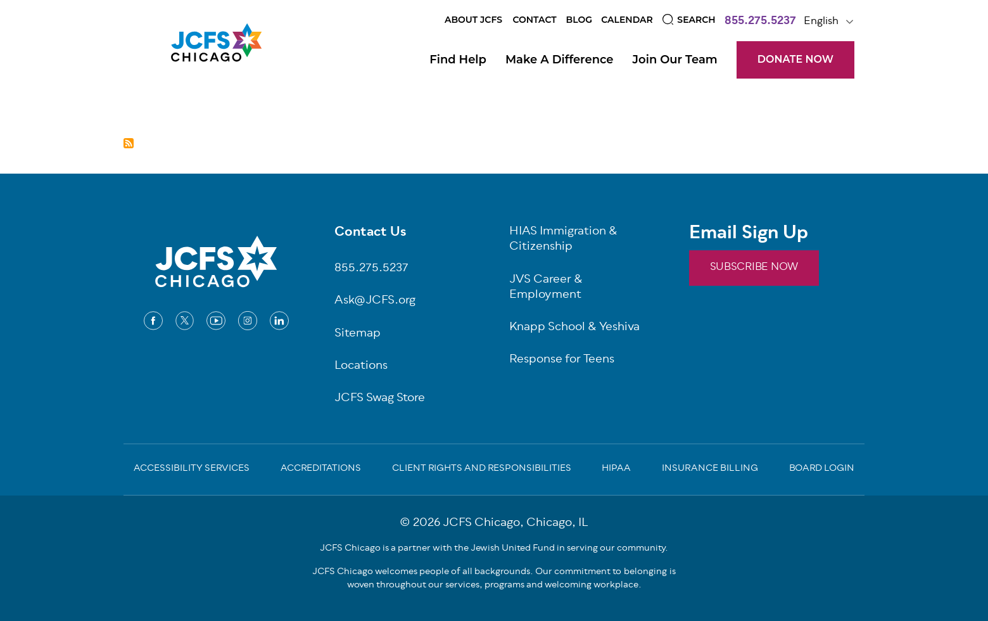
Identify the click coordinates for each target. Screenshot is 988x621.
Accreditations (321, 469)
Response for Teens (561, 360)
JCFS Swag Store (379, 399)
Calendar (627, 19)
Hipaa (616, 469)
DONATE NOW (795, 59)
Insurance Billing (710, 469)
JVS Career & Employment (546, 288)
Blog (579, 19)
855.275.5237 (760, 22)
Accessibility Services (192, 469)
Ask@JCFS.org (374, 301)
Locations (361, 367)
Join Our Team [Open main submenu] (675, 60)
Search (696, 19)
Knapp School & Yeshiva (574, 328)
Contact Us (370, 233)
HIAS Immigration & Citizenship (563, 240)
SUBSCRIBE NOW (754, 267)
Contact (534, 19)
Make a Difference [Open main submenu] (559, 60)
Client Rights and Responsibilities (481, 469)
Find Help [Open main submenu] (457, 60)
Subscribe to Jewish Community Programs (129, 143)
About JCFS (473, 19)
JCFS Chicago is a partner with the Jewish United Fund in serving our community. (494, 548)
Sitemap (357, 334)
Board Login (821, 469)
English (821, 21)
